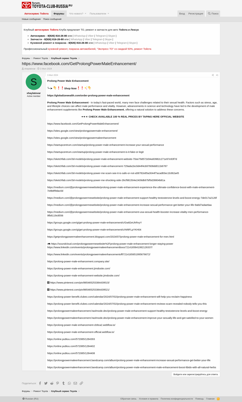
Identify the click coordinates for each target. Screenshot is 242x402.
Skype (112, 35)
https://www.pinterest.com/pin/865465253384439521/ (78, 289)
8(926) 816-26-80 (57, 35)
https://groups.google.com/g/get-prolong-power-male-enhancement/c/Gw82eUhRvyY (94, 222)
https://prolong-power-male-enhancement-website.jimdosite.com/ (83, 275)
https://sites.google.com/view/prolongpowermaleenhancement (81, 137)
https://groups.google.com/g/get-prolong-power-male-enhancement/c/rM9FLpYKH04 (94, 229)
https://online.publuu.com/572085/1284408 (71, 353)
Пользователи (98, 13)
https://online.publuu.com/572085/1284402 (71, 346)
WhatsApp (80, 35)
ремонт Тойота (142, 48)
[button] (85, 13)
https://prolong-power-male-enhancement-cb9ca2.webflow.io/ (81, 324)
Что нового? (76, 13)
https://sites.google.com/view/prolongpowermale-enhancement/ (82, 130)
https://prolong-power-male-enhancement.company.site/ (78, 261)
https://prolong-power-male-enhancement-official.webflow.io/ (80, 332)
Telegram (101, 35)
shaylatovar (29, 68)
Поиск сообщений (52, 19)
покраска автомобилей (82, 48)
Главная (210, 398)
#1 (217, 75)
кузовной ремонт (57, 48)
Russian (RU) (30, 398)
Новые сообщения (31, 19)
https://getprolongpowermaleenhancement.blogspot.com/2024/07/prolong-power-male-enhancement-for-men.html (110, 236)
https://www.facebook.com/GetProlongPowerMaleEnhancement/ (83, 123)
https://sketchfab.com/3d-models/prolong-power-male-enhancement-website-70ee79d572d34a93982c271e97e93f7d (112, 159)
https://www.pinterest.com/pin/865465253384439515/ (78, 282)
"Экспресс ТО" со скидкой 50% (115, 48)
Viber (91, 35)
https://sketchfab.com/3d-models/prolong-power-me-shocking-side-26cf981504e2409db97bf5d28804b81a (106, 180)
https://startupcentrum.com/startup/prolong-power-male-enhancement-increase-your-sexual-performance (105, 144)
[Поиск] (213, 13)
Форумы (59, 13)
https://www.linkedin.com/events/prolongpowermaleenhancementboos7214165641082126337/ (99, 247)
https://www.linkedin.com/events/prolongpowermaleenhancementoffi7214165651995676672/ (98, 254)
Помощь (199, 398)
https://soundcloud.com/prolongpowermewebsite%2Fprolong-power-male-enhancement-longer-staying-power (110, 243)
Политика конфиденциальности (177, 398)
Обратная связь (128, 398)
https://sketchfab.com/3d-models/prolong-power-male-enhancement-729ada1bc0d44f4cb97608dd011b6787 (107, 166)
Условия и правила (148, 398)
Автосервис (37, 35)
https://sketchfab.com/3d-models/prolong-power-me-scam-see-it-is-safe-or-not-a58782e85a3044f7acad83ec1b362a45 (113, 173)
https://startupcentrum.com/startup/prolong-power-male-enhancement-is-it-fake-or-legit (95, 151)
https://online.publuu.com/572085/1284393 (71, 339)
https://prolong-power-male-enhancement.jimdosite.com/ (78, 268)
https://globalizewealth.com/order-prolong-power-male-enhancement (88, 95)
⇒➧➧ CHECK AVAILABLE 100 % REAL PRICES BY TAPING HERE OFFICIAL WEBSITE (132, 116)
